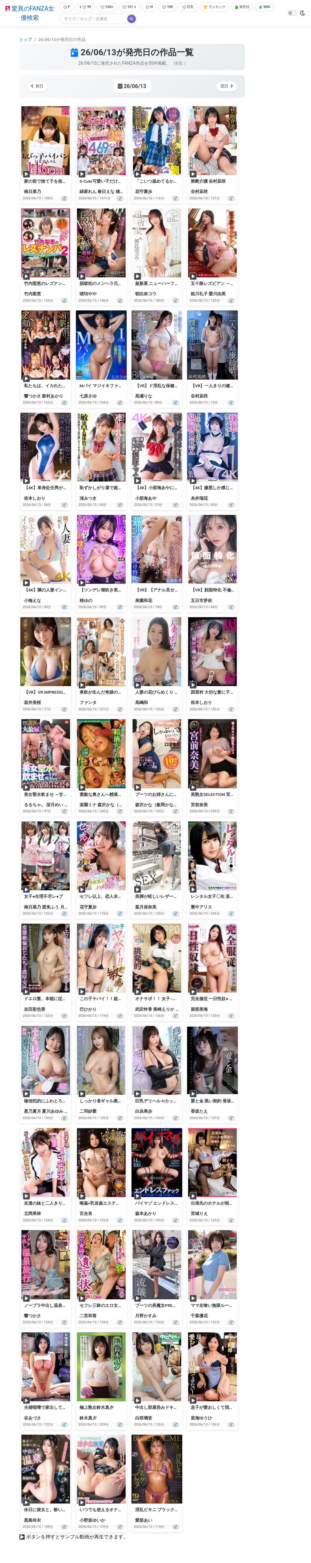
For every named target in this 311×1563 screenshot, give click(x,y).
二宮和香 (88, 1316)
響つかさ (32, 396)
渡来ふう (50, 907)
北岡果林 (32, 1214)
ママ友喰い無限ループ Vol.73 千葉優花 (227, 1306)
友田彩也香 (34, 1009)
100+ (107, 7)
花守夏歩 (143, 192)
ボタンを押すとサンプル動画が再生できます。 (77, 1537)
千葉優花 (199, 1316)
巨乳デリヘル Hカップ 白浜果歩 (165, 1101)
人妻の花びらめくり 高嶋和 (161, 692)
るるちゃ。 (34, 805)
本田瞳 (182, 1009)
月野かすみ (145, 1316)
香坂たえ (199, 1112)
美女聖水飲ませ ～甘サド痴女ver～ (57, 795)
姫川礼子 (199, 294)
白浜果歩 (143, 1112)
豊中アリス (201, 907)
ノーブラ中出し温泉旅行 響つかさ (56, 1306)
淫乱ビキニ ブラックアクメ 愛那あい (170, 1510)
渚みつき (88, 498)
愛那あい (143, 1520)
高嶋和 (141, 703)
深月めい (54, 805)
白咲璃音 (143, 1418)
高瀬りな (143, 396)
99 (84, 7)
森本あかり (145, 1214)
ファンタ (88, 703)
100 (172, 7)
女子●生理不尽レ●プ (43, 897)
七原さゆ (88, 396)
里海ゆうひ (201, 1418)
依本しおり (34, 498)
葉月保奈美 (145, 907)
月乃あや (68, 907)
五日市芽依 (201, 601)
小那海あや (145, 498)
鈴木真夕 (88, 1418)
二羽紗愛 (88, 1112)
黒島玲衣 (32, 1520)
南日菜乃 (32, 192)
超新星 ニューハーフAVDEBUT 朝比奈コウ (175, 284)
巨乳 (194, 7)
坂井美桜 (32, 703)
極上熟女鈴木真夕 (97, 1408)
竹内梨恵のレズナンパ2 (46, 284)
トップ (25, 40)
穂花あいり (126, 192)
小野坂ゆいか (92, 1520)
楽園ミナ (88, 805)
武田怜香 (143, 1009)
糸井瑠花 (199, 498)
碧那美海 (199, 1009)
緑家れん (88, 192)
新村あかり (52, 396)
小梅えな (32, 601)
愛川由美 (217, 294)
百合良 (86, 1214)
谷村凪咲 (199, 192)
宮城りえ (199, 1214)
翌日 (225, 87)
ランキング (223, 7)
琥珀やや (88, 294)
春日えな (105, 192)
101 (131, 7)
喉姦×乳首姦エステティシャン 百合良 (115, 1203)
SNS (67, 19)
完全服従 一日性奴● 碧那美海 (218, 999)
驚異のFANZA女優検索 (28, 13)
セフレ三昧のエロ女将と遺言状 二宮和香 (118, 1306)
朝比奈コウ (145, 294)
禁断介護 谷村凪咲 (208, 181)
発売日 (254, 7)
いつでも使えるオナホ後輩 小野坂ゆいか (118, 1510)
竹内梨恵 (32, 294)
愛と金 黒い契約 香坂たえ (215, 1101)
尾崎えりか (163, 1009)
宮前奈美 (199, 805)
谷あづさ (32, 1418)
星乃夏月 (32, 1112)
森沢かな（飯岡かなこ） (120, 805)
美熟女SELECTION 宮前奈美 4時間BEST (228, 795)
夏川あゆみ (52, 1112)
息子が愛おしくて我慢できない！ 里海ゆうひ (234, 1408)
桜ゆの (86, 601)
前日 (38, 87)
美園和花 (143, 601)
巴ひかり (88, 1009)
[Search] (113, 19)
